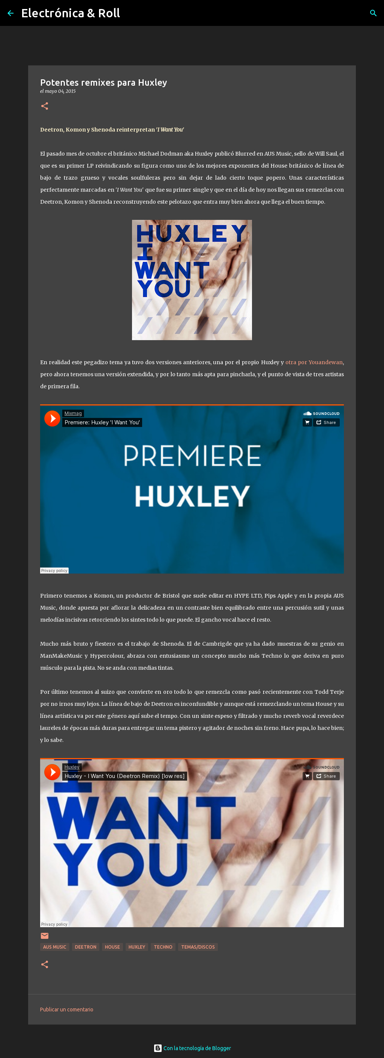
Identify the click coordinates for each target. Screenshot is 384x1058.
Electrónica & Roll (70, 13)
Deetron (85, 946)
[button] (44, 106)
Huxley (137, 946)
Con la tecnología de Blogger (192, 1048)
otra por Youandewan (314, 362)
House (112, 946)
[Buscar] (373, 13)
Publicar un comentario (66, 1010)
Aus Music (54, 946)
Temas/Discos (198, 946)
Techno (163, 946)
